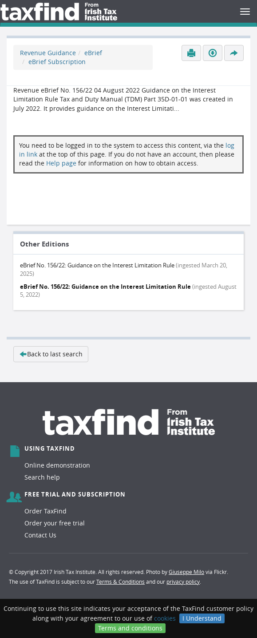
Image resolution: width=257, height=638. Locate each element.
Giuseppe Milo (186, 571)
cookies (165, 618)
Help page (61, 163)
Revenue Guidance (48, 52)
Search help (42, 477)
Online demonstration (57, 465)
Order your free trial (54, 523)
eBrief (93, 52)
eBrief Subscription (57, 61)
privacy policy (183, 581)
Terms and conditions (130, 628)
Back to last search (51, 354)
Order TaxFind (45, 511)
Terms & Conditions (120, 581)
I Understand (201, 618)
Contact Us (40, 535)
